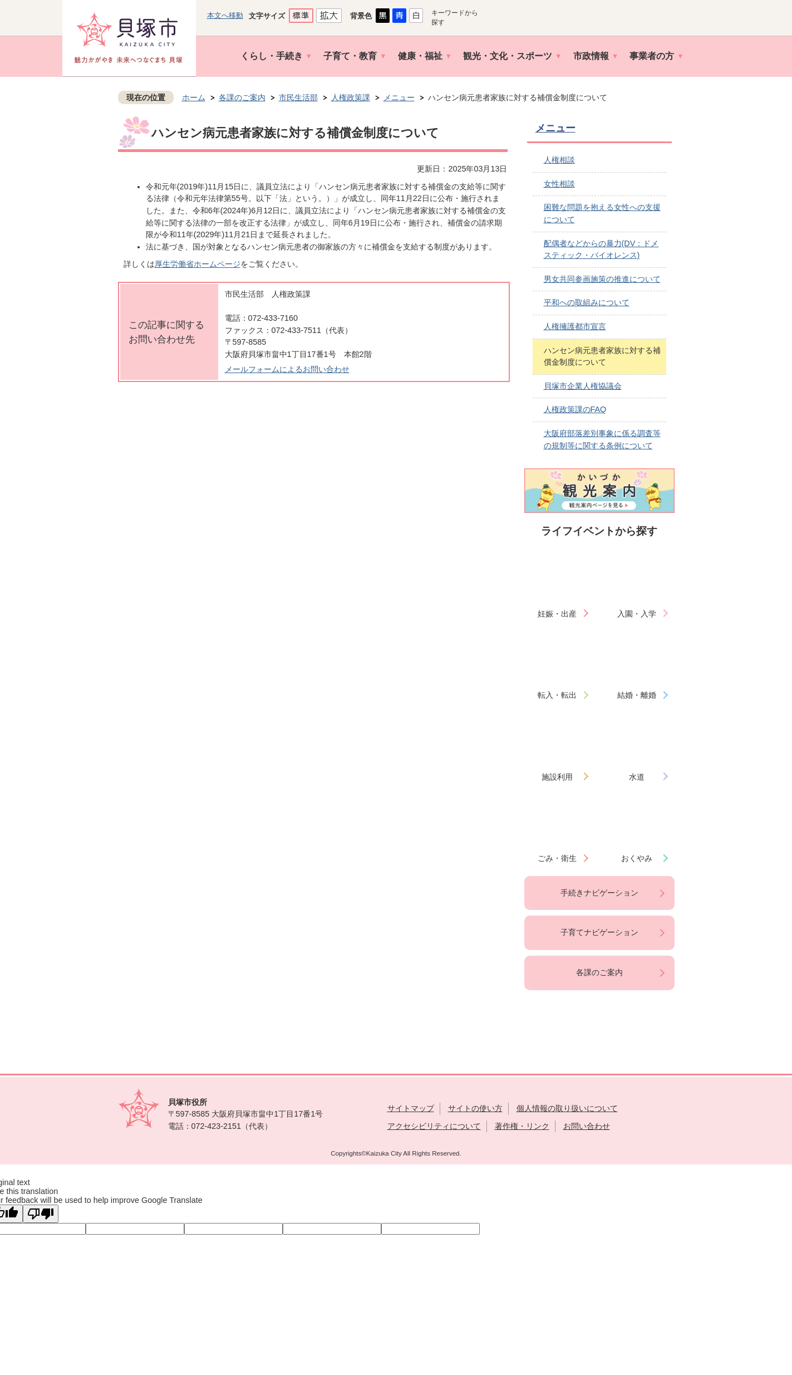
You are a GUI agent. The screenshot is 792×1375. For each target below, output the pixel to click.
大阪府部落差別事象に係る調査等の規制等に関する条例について (602, 439)
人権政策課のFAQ (575, 409)
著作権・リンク (522, 1126)
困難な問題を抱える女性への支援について (602, 213)
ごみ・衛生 (557, 858)
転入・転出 (557, 695)
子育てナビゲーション (599, 932)
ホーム (193, 97)
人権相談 (559, 159)
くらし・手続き (271, 56)
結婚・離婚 (636, 695)
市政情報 (591, 56)
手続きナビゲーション (599, 892)
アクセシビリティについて (434, 1126)
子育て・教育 (350, 56)
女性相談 (559, 183)
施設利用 (557, 776)
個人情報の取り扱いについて (567, 1108)
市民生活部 (298, 97)
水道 (637, 776)
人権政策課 (350, 97)
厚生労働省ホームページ (197, 264)
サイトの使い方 (475, 1108)
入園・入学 (636, 613)
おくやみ (636, 858)
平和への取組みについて (586, 302)
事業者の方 (651, 56)
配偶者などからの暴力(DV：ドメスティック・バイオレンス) (601, 249)
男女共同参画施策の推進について (602, 279)
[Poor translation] (40, 1214)
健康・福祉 (420, 56)
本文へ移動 (225, 15)
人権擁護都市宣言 (575, 326)
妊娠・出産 (557, 613)
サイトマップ (410, 1108)
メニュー (399, 97)
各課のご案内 (242, 97)
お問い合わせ (586, 1126)
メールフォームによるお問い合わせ (287, 369)
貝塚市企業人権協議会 (583, 385)
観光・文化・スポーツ (507, 56)
